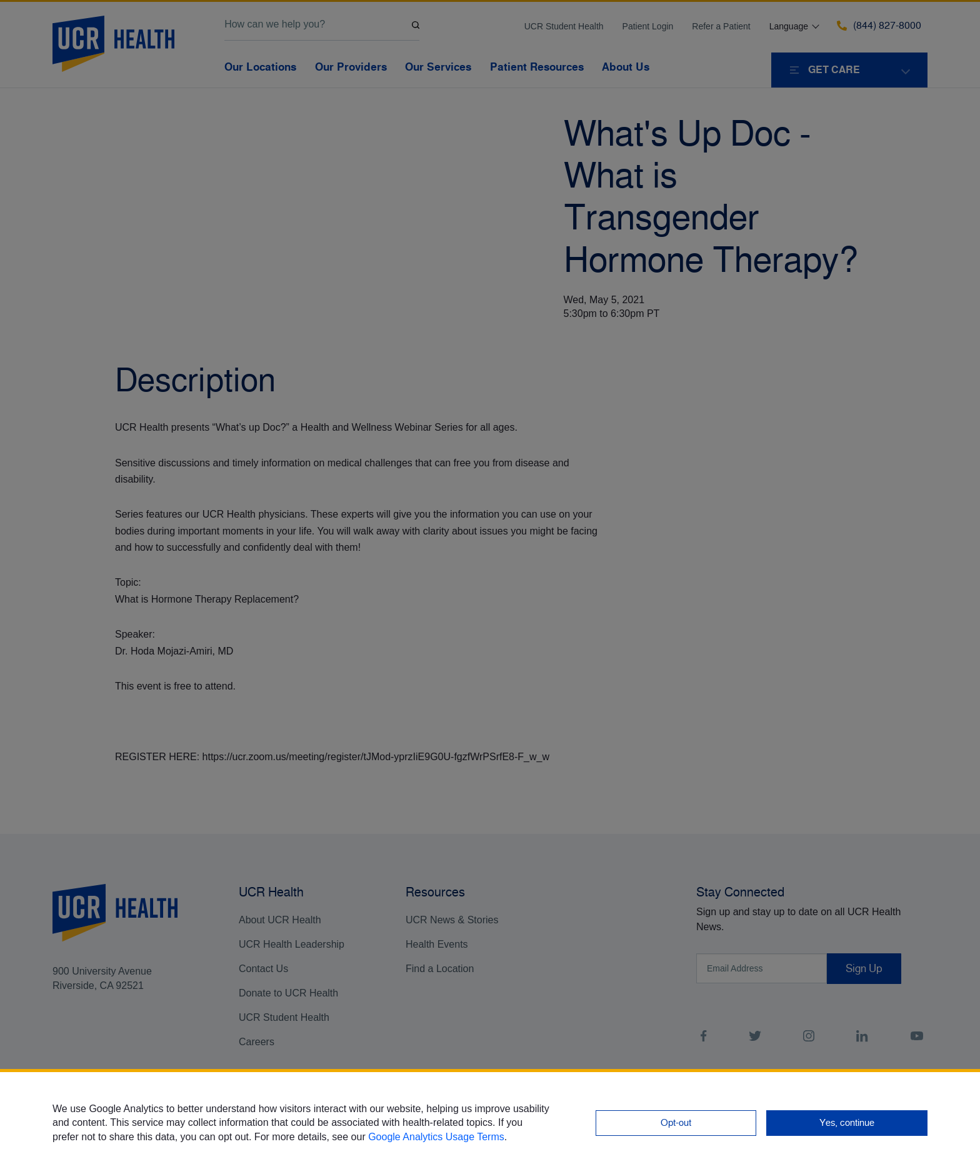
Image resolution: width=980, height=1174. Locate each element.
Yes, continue (847, 1122)
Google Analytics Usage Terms (436, 1136)
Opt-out (676, 1122)
